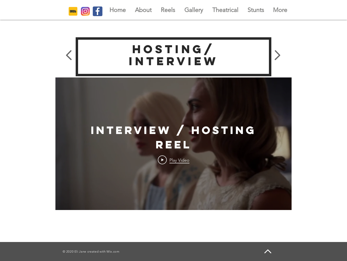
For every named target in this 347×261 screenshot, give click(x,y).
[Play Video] (173, 160)
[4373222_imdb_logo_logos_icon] (73, 11)
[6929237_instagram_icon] (85, 11)
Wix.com (113, 251)
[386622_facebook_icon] (97, 11)
